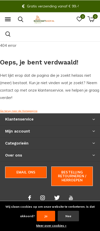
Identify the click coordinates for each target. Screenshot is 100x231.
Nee (68, 216)
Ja (45, 216)
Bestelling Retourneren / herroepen (72, 176)
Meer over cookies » (51, 225)
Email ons (26, 172)
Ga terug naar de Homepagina (18, 111)
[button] (7, 19)
